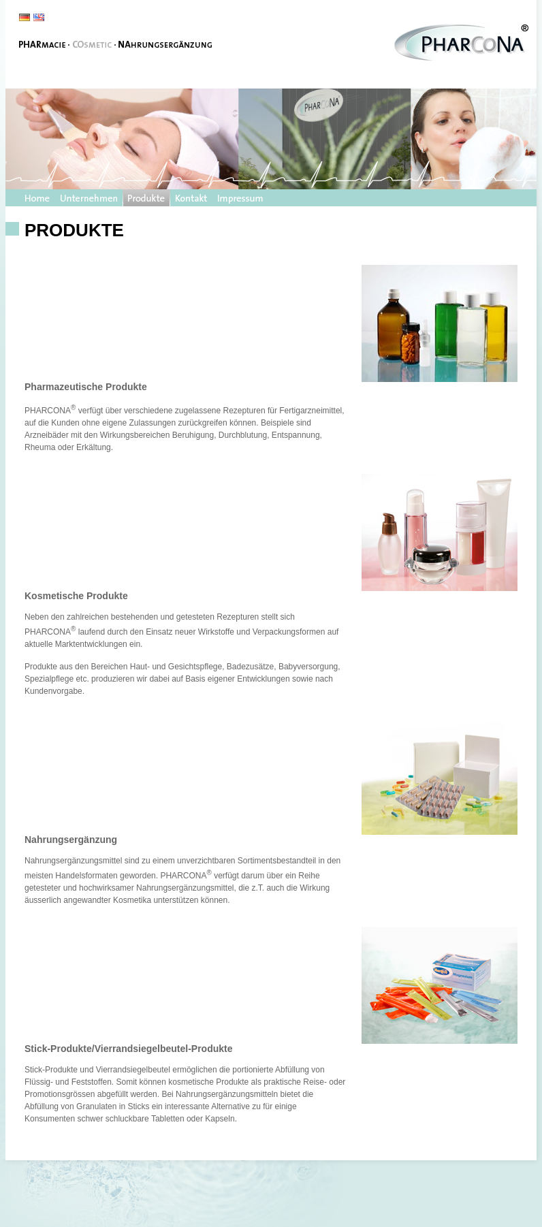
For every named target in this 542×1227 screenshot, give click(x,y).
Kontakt (191, 197)
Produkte (146, 197)
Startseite (37, 197)
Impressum (240, 197)
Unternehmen (89, 197)
